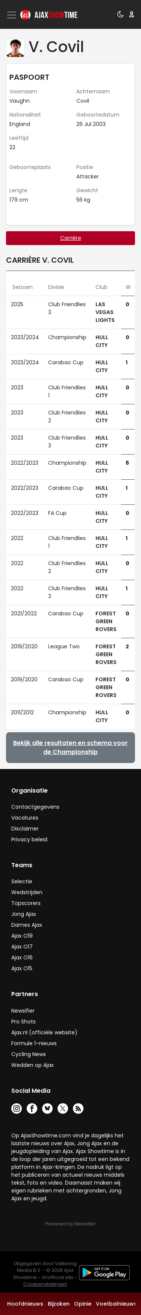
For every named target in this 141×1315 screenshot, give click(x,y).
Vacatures (24, 817)
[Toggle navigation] (12, 15)
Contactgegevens (35, 807)
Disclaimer (25, 828)
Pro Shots (23, 1021)
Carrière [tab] (70, 238)
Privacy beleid (29, 839)
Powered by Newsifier (70, 1224)
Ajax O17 (22, 946)
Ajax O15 (21, 968)
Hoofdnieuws (25, 1304)
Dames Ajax (26, 925)
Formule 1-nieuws (34, 1043)
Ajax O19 (22, 935)
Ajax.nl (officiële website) (44, 1032)
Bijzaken (59, 1304)
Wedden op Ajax (32, 1065)
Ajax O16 (22, 957)
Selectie (21, 881)
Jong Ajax (23, 914)
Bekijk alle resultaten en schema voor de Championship (70, 747)
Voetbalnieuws (116, 1304)
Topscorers (26, 903)
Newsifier (23, 1010)
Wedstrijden (26, 892)
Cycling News (28, 1054)
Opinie (82, 1304)
